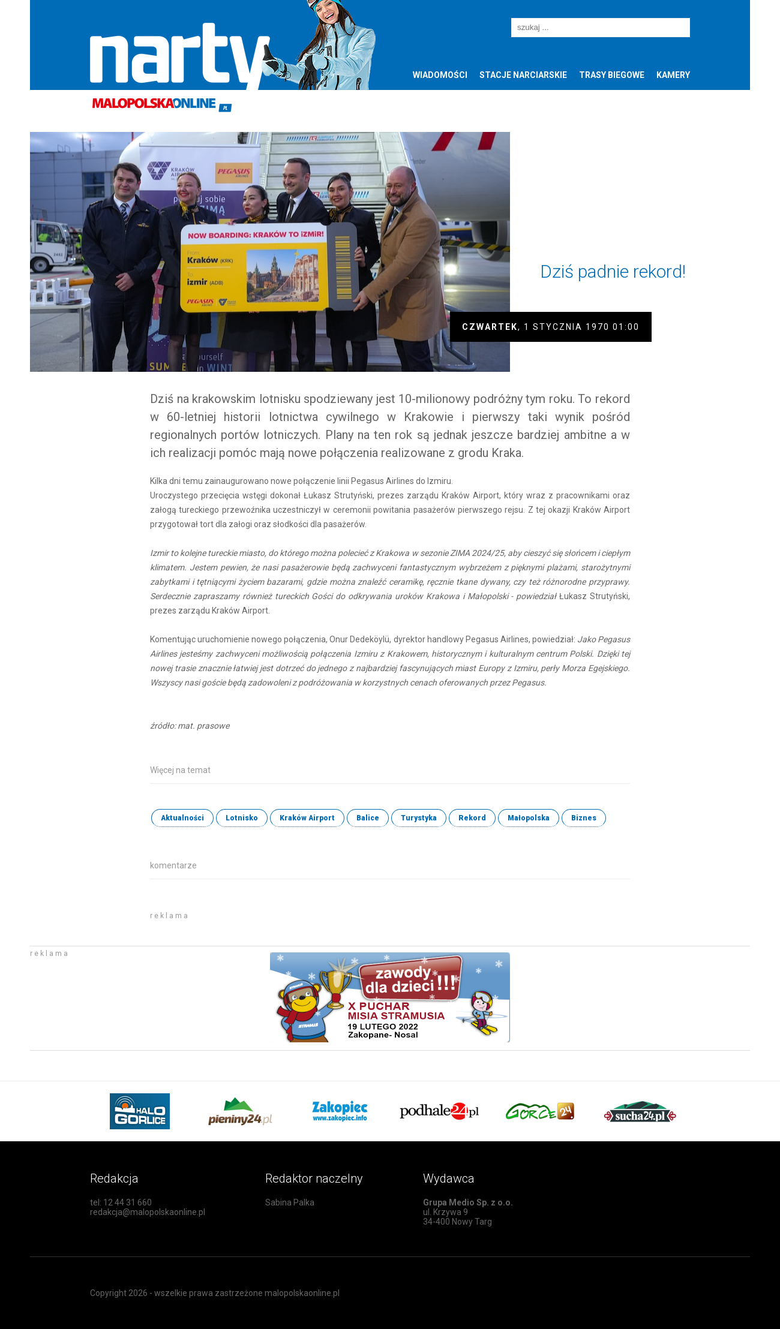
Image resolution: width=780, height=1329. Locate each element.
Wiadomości (440, 75)
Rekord (472, 818)
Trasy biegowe (611, 75)
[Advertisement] (290, 924)
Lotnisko (242, 818)
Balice (367, 818)
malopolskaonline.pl (302, 1293)
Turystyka (419, 818)
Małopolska (529, 818)
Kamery (673, 75)
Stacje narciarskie (523, 75)
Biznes (583, 818)
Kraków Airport (307, 818)
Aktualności (182, 818)
